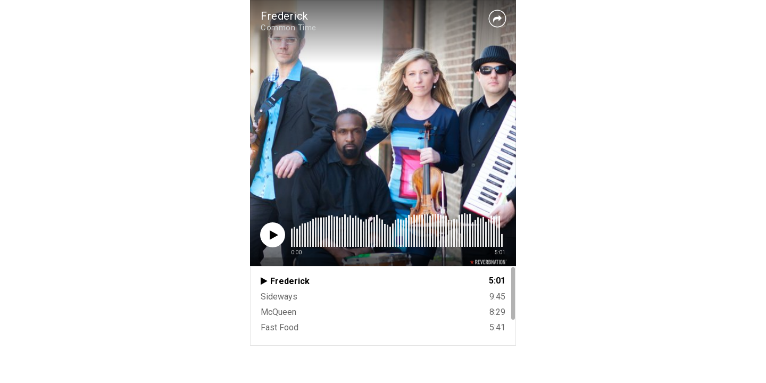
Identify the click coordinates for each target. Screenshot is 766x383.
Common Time (289, 27)
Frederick (285, 16)
